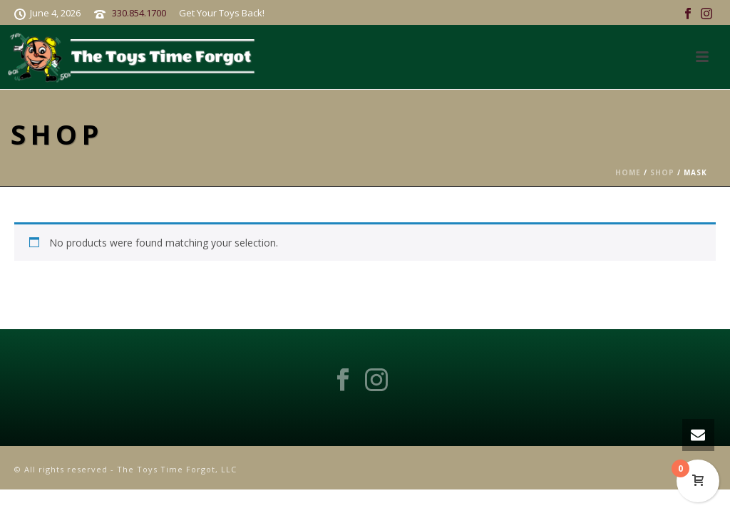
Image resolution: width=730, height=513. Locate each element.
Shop (662, 172)
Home (628, 172)
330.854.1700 (139, 12)
